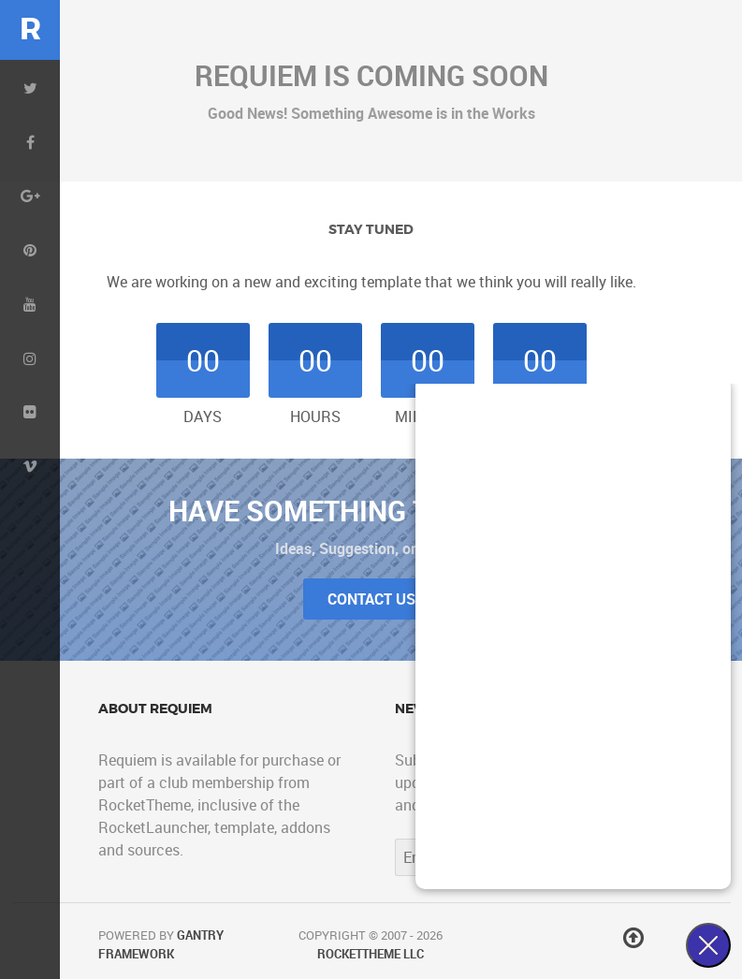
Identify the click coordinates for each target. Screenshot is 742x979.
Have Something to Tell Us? (371, 510)
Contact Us (371, 599)
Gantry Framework (161, 944)
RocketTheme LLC (370, 953)
